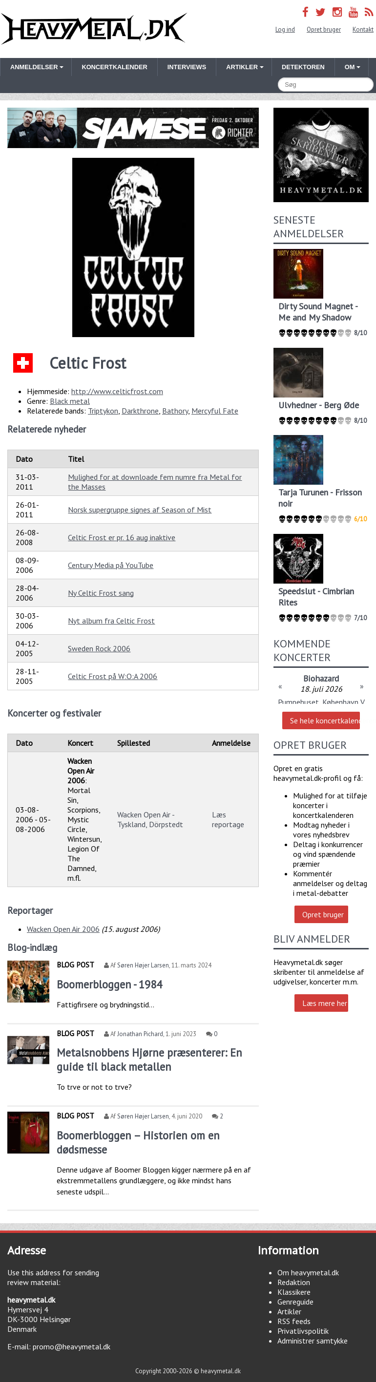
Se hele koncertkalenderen (324, 720)
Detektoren (303, 67)
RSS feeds (294, 1321)
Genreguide (295, 1301)
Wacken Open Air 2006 (63, 929)
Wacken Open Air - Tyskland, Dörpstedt (150, 819)
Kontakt (363, 29)
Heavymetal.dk (94, 29)
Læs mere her (324, 1003)
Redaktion (293, 1282)
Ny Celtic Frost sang (101, 593)
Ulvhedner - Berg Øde (318, 405)
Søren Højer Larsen (143, 965)
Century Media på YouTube (110, 565)
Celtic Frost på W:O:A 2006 (112, 676)
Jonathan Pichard (140, 1034)
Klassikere (294, 1292)
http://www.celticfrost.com (117, 391)
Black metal (70, 401)
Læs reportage (228, 819)
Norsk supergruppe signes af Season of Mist (139, 509)
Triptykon (103, 411)
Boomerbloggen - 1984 (109, 984)
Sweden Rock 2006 (99, 648)
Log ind (285, 29)
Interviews (186, 67)
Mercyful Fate (214, 411)
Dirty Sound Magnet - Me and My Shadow (317, 312)
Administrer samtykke (312, 1340)
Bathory (175, 411)
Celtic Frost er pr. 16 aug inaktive (121, 537)
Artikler (289, 1311)
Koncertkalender (114, 67)
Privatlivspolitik (303, 1331)
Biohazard (321, 678)
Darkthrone (140, 411)
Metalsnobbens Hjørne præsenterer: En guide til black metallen (149, 1059)
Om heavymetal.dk (308, 1272)
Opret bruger (324, 29)
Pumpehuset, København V (321, 702)
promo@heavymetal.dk (71, 1346)
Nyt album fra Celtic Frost (111, 620)
